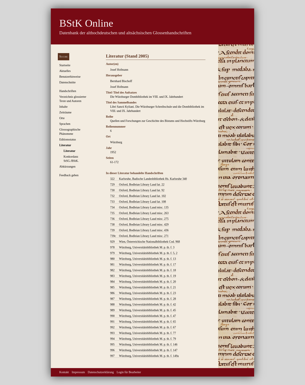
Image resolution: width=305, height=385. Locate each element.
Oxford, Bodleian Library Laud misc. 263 (139, 213)
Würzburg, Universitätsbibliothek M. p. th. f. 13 (143, 259)
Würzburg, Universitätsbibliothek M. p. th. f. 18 (143, 270)
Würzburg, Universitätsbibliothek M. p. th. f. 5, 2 (143, 253)
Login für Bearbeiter (129, 372)
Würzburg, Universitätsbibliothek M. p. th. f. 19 (143, 276)
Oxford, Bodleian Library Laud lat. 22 (137, 184)
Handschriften (67, 91)
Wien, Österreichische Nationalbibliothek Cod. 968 (145, 241)
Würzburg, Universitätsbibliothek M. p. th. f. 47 (143, 316)
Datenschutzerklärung (101, 372)
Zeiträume (65, 112)
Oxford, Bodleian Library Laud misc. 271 (139, 236)
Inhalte (63, 106)
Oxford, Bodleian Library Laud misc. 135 (139, 207)
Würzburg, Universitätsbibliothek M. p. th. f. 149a (144, 356)
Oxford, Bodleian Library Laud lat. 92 (137, 190)
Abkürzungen (67, 166)
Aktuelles (65, 71)
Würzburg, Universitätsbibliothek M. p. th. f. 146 (143, 344)
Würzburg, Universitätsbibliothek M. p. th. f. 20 (143, 281)
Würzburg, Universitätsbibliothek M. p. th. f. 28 (143, 299)
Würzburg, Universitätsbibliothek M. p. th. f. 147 (143, 350)
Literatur (65, 145)
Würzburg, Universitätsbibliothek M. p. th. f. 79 (143, 339)
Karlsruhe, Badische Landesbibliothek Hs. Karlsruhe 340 (148, 179)
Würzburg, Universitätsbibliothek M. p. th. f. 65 (143, 321)
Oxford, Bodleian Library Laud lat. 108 (138, 202)
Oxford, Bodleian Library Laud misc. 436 (139, 230)
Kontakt (64, 372)
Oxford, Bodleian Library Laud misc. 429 (139, 224)
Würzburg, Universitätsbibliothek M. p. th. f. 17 (143, 264)
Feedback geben (69, 175)
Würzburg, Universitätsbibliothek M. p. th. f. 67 (143, 327)
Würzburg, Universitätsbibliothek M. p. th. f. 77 (143, 333)
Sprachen (64, 123)
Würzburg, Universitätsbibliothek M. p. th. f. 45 (143, 310)
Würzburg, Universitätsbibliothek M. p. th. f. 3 (142, 247)
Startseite (64, 65)
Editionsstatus (67, 139)
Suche (63, 56)
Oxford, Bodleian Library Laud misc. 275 (139, 219)
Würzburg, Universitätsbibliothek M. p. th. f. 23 (143, 293)
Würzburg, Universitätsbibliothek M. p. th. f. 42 (143, 304)
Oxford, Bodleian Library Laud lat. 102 (138, 196)
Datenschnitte (67, 82)
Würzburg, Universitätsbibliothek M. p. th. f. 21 (143, 287)
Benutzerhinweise (69, 76)
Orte (62, 118)
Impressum (78, 372)
